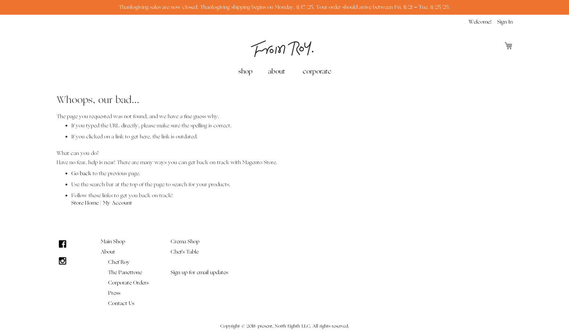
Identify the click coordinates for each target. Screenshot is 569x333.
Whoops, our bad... (98, 100)
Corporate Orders (128, 282)
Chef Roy (119, 262)
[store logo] (282, 48)
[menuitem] (247, 71)
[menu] (284, 71)
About (108, 251)
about (276, 71)
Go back (81, 173)
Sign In (505, 21)
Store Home (85, 202)
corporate (317, 71)
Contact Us (121, 303)
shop (245, 71)
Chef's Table (185, 251)
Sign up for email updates (199, 272)
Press (114, 293)
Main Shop (113, 241)
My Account (117, 202)
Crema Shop (185, 241)
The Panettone (125, 272)
